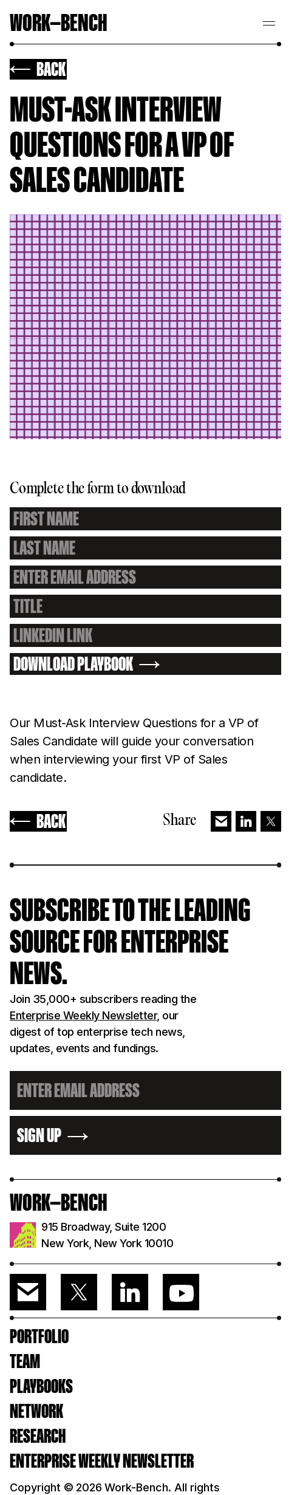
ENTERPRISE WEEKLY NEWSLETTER (102, 1461)
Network (36, 1411)
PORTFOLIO (39, 1336)
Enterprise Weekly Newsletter (83, 1015)
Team (25, 1361)
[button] (269, 22)
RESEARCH (38, 1436)
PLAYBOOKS (41, 1386)
